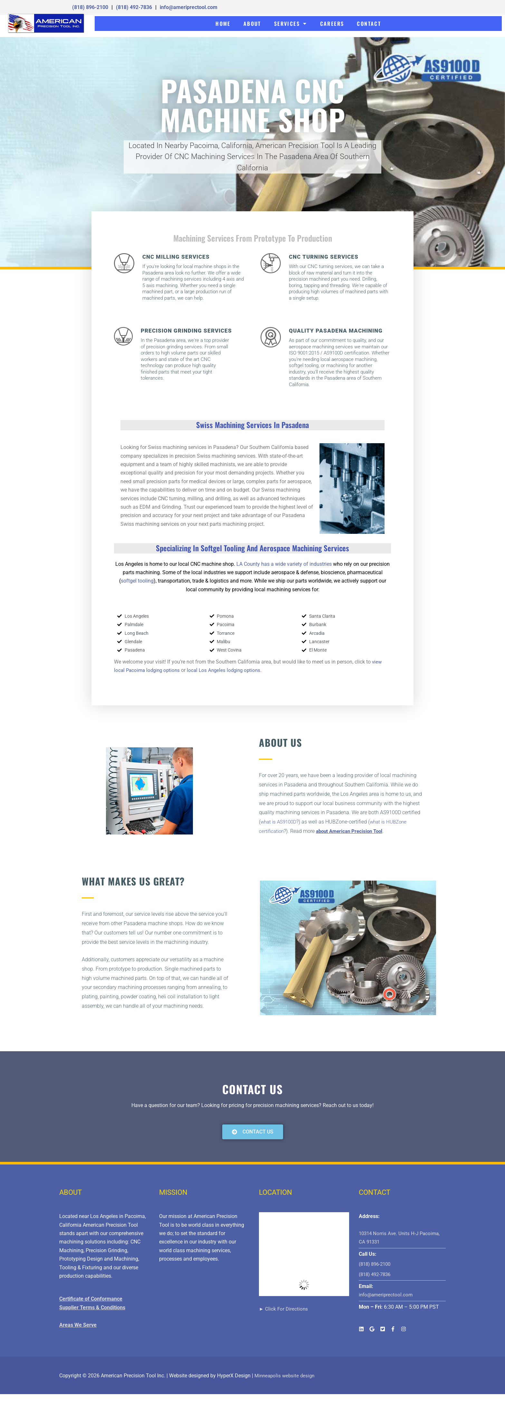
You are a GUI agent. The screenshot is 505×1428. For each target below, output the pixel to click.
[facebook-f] (395, 1329)
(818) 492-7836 (134, 7)
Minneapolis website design (286, 1376)
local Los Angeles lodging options (228, 670)
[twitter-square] (384, 1329)
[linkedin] (363, 1329)
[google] (374, 1329)
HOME (223, 23)
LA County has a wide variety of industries (283, 564)
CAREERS (332, 23)
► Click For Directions (284, 1309)
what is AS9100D (280, 822)
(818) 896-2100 (90, 7)
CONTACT (369, 23)
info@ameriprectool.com (188, 7)
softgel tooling (137, 581)
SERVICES (290, 23)
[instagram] (404, 1329)
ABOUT (252, 23)
